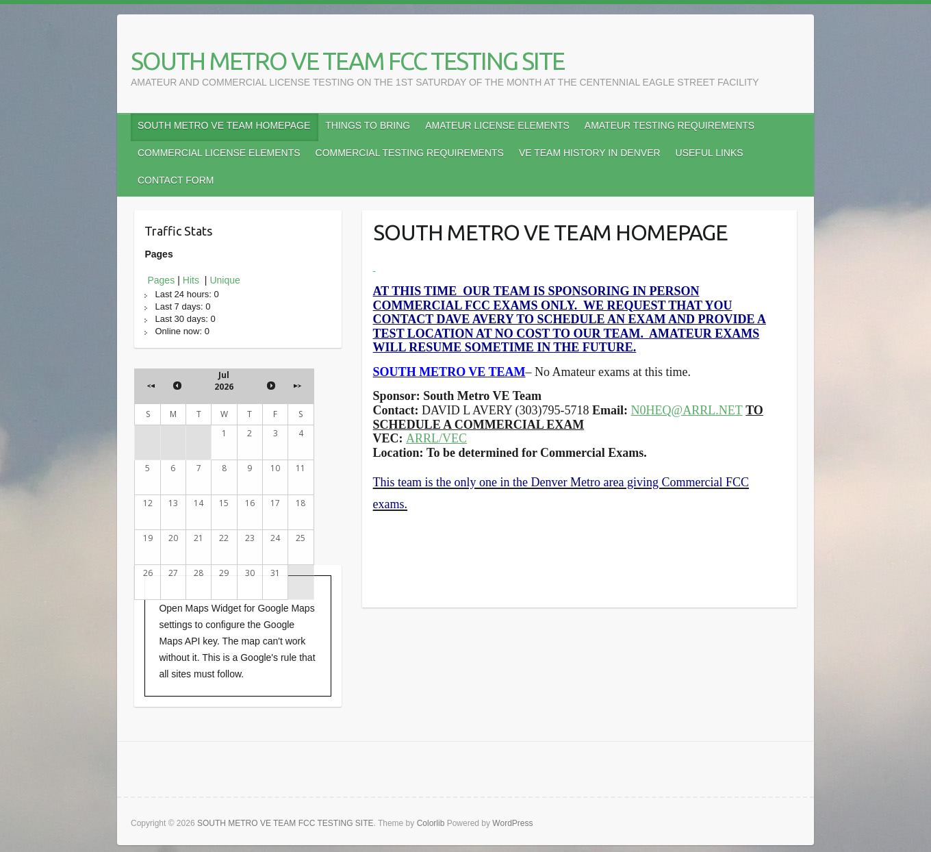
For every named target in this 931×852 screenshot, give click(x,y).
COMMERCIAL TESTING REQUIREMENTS (410, 152)
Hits (192, 280)
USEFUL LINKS (709, 152)
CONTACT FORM (176, 180)
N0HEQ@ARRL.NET (687, 410)
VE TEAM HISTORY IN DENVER (590, 152)
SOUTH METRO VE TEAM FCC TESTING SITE (347, 61)
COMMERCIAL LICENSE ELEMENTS (219, 152)
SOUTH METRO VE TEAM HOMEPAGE (224, 125)
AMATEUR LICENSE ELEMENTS (497, 125)
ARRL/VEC (436, 438)
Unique (224, 280)
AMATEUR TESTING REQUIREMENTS (669, 125)
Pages (161, 280)
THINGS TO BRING (367, 125)
